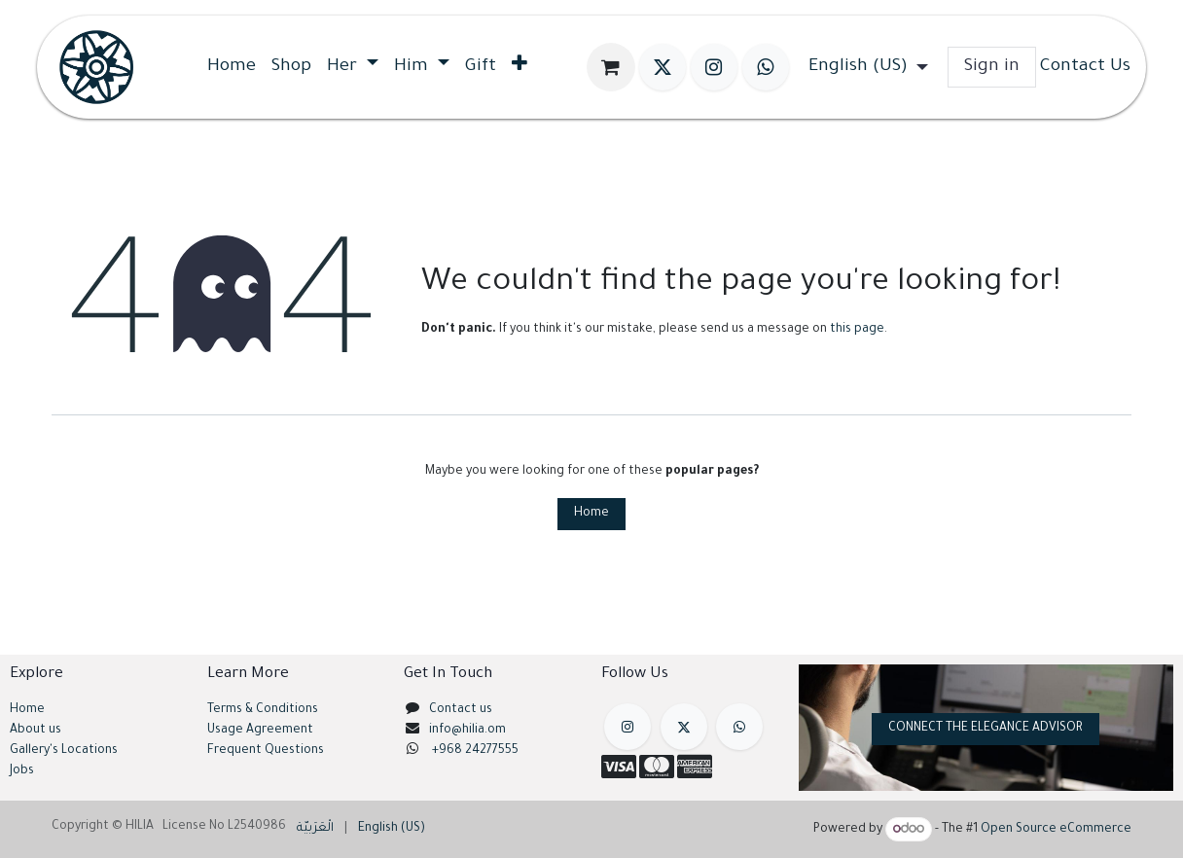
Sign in (992, 67)
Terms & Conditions (262, 710)
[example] (739, 726)
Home (591, 513)
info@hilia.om (467, 730)
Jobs (22, 771)
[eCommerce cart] (611, 67)
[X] (662, 67)
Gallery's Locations (64, 751)
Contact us (460, 710)
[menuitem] (231, 67)
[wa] (765, 67)
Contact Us (1085, 67)
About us (35, 730)
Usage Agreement (260, 730)
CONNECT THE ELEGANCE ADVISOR (985, 728)
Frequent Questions (267, 751)
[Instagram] (714, 67)
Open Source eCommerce (1056, 831)
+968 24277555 (475, 751)
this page (857, 330)
